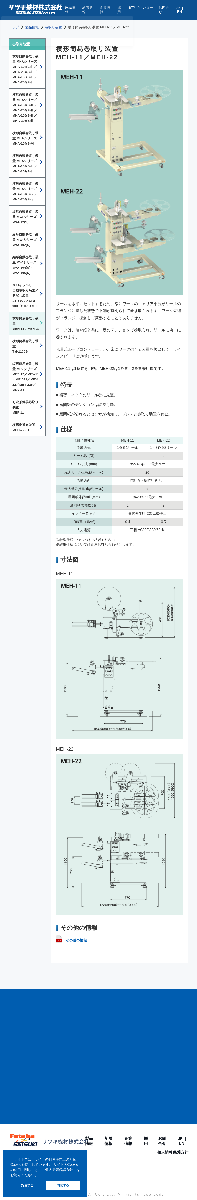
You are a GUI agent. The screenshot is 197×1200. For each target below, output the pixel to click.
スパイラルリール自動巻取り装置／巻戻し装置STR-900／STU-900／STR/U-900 (25, 295)
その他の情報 (71, 940)
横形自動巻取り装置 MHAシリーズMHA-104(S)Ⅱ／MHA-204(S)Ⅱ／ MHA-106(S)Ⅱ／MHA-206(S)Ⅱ (25, 69)
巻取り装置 (53, 27)
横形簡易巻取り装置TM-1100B (25, 346)
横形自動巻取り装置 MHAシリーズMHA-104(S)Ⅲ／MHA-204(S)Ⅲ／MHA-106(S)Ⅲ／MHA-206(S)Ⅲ (25, 107)
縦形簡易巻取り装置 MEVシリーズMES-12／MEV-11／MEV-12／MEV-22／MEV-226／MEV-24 (25, 377)
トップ (14, 27)
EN (179, 12)
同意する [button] (63, 1185)
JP (178, 8)
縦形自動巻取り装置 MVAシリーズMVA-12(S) (25, 217)
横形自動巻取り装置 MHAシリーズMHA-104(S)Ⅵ (25, 138)
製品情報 (32, 27)
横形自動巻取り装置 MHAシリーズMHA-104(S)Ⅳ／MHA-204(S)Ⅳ (25, 191)
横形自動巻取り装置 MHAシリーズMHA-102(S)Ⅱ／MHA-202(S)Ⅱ (25, 163)
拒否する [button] (27, 1185)
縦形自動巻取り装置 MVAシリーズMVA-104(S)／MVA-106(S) (25, 265)
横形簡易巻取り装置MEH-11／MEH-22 (25, 323)
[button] (39, 1175)
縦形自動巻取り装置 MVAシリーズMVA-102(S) (25, 240)
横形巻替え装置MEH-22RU (23, 427)
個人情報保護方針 (172, 1152)
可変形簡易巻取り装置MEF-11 (25, 407)
